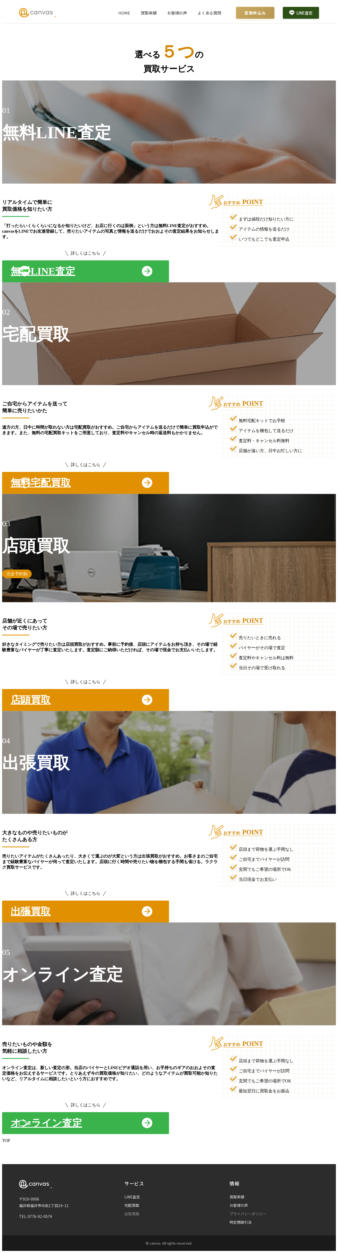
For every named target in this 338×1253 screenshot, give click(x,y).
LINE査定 (301, 13)
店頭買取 (31, 699)
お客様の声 (177, 13)
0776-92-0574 (40, 1216)
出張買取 (31, 911)
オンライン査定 (46, 1122)
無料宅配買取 (41, 482)
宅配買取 (131, 1205)
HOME (124, 13)
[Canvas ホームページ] (37, 12)
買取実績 (149, 13)
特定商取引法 (240, 1222)
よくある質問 (209, 13)
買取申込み (255, 13)
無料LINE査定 (43, 271)
